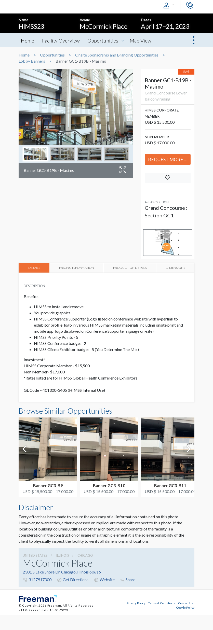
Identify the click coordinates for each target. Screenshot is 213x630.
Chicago (85, 555)
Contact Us (185, 602)
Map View (142, 40)
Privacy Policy (136, 602)
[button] (169, 6)
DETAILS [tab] (34, 267)
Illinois (62, 555)
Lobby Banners (32, 61)
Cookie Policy (185, 607)
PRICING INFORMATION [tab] (77, 267)
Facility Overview (62, 40)
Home (27, 40)
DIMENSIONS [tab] (175, 267)
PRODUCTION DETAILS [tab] (130, 267)
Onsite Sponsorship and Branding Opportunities (116, 55)
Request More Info (169, 159)
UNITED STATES (35, 555)
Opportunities (104, 40)
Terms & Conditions (161, 602)
